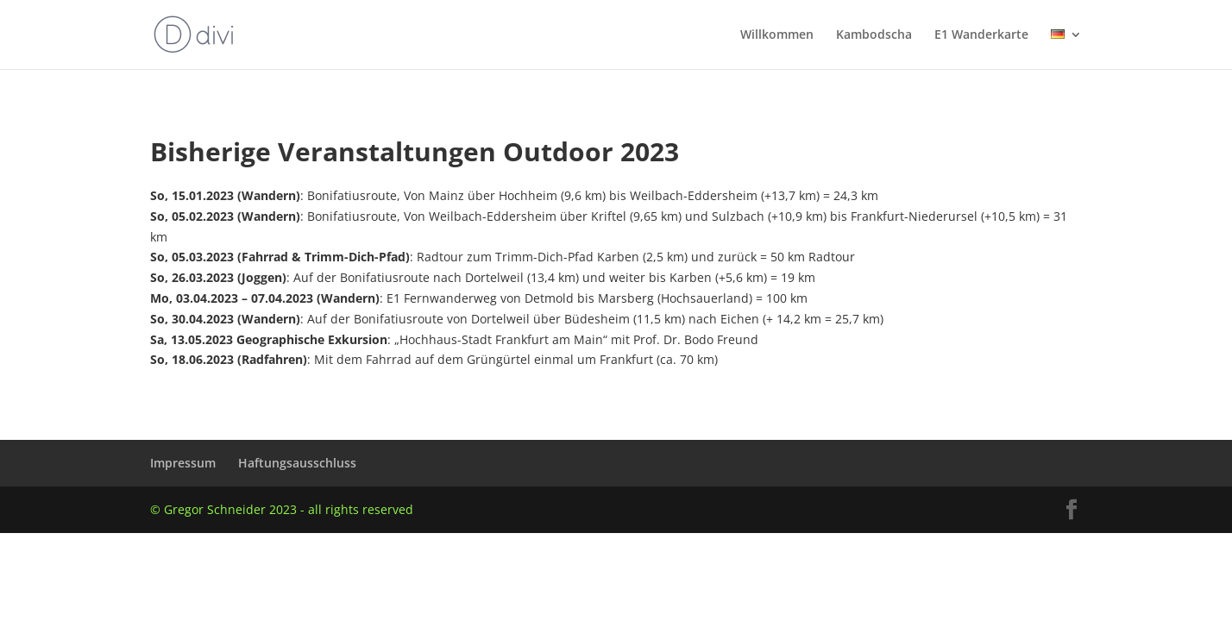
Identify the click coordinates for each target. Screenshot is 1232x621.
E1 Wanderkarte (981, 35)
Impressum (183, 463)
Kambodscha (874, 35)
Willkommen (777, 35)
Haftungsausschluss (297, 463)
